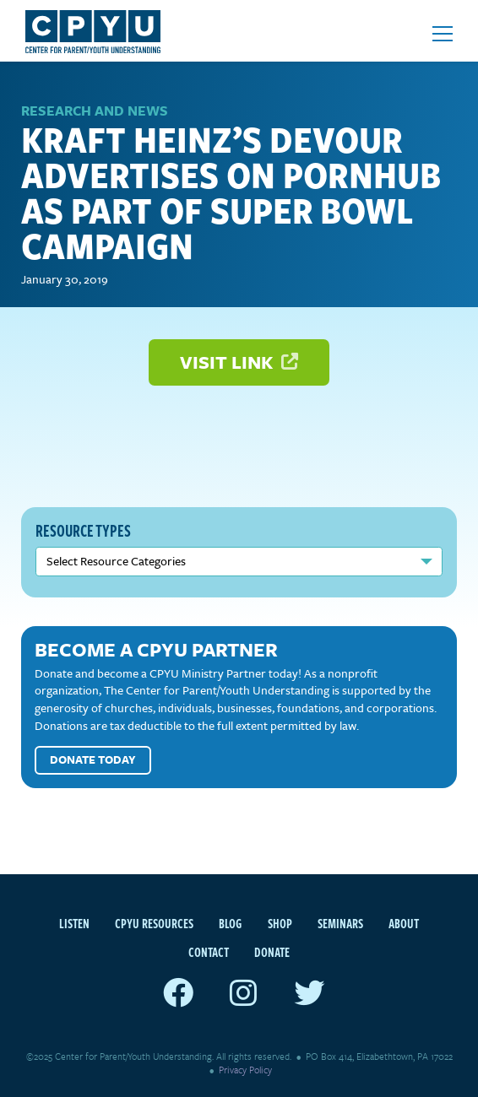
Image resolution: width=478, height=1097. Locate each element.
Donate (272, 952)
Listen (74, 923)
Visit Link (239, 362)
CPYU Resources (154, 923)
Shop (280, 923)
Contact (208, 952)
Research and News (94, 110)
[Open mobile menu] (442, 33)
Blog (230, 923)
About (403, 923)
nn (239, 561)
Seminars (340, 923)
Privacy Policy (245, 1069)
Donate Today (93, 759)
